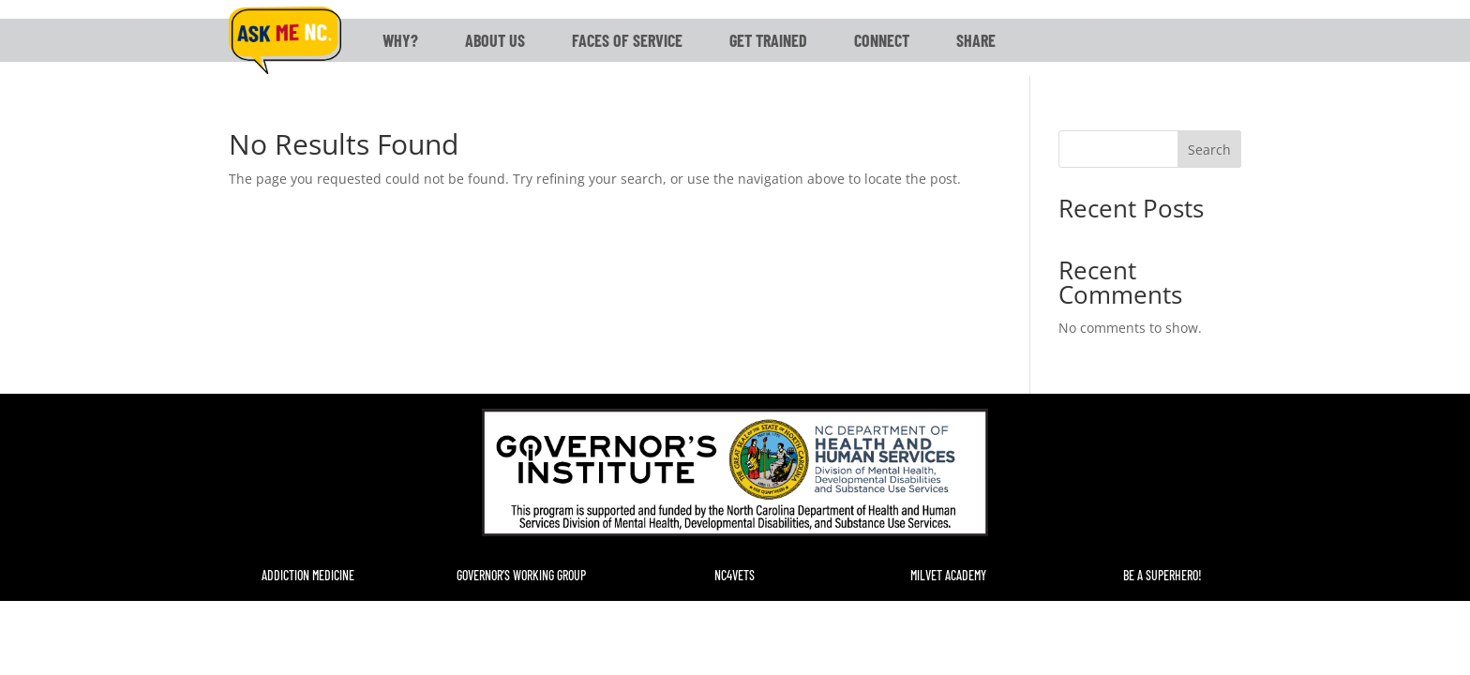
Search (1209, 149)
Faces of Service (627, 40)
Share (976, 40)
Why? (400, 40)
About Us (495, 40)
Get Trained (768, 40)
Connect (881, 40)
